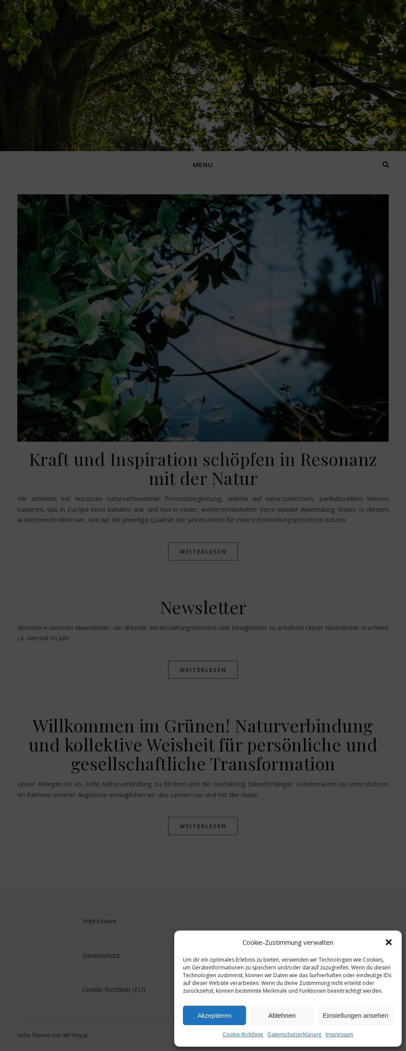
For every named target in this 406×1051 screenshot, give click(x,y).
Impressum (339, 1034)
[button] (388, 942)
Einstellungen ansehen (355, 1015)
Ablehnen (281, 1015)
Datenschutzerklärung (294, 1034)
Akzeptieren (214, 1015)
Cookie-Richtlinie (243, 1034)
